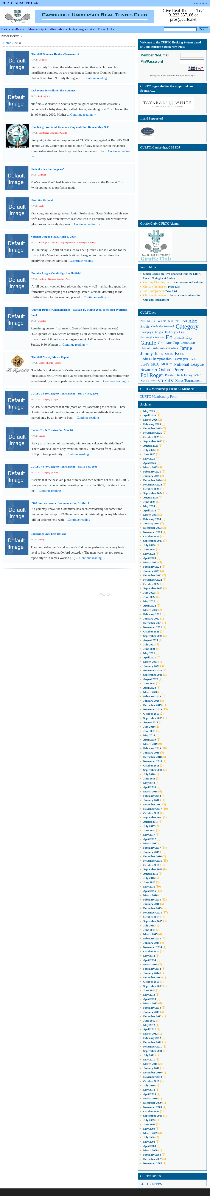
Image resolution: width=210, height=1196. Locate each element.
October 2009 (151, 1111)
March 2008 (150, 1150)
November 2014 (152, 947)
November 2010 (152, 1076)
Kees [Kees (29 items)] (179, 353)
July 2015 (149, 925)
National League (59, 242)
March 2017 (150, 843)
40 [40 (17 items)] (160, 321)
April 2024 (149, 510)
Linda (55, 472)
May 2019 (149, 735)
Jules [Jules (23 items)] (159, 353)
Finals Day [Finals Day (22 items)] (183, 337)
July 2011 (148, 1055)
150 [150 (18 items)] (184, 321)
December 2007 (152, 1159)
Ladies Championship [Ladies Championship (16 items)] (156, 359)
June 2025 (149, 454)
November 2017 (152, 808)
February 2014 (152, 968)
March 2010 (150, 1098)
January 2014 (151, 973)
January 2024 (151, 523)
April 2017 (149, 839)
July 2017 (149, 826)
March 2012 (150, 1033)
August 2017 (150, 821)
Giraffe (63, 132)
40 (39, 472)
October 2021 (151, 631)
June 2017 (149, 830)
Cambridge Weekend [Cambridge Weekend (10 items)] (162, 326)
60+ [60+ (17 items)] (171, 321)
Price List (174, 286)
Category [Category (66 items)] (187, 326)
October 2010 (151, 1081)
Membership (36, 29)
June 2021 (149, 648)
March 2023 (150, 562)
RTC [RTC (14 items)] (197, 375)
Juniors (41, 96)
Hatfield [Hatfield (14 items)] (145, 348)
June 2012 (149, 1020)
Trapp (55, 399)
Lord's (50, 362)
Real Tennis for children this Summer (53, 90)
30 (39, 399)
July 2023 (149, 545)
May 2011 (149, 1059)
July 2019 (149, 726)
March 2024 (150, 514)
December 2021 (152, 622)
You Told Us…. (150, 267)
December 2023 (152, 527)
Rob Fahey (90, 242)
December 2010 (152, 1072)
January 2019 (151, 752)
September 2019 (152, 718)
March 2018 (150, 791)
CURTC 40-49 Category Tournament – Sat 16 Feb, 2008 (64, 466)
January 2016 (151, 903)
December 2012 (152, 1016)
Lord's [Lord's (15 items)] (144, 364)
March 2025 (150, 467)
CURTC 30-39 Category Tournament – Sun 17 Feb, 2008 (64, 393)
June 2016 (149, 882)
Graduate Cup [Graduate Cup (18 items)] (168, 342)
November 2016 (152, 860)
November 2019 (152, 709)
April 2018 (149, 787)
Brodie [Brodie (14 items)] (144, 326)
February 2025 (152, 471)
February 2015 (152, 938)
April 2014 (149, 960)
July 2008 (149, 1137)
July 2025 (149, 450)
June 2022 (149, 597)
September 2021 (152, 635)
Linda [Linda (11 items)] (193, 359)
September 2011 (152, 1050)
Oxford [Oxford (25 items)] (165, 369)
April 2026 (149, 415)
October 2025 (151, 437)
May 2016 (149, 886)
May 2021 (149, 653)
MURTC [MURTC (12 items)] (166, 364)
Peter (67, 279)
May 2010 (149, 1089)
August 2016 (150, 873)
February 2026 (152, 424)
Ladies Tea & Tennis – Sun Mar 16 (52, 430)
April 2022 (149, 605)
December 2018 (152, 756)
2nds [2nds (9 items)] (142, 321)
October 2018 (151, 765)
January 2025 (151, 475)
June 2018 (149, 778)
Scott (48, 96)
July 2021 (149, 644)
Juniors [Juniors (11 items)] (169, 353)
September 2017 (152, 817)
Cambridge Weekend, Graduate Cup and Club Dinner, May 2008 (70, 127)
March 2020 (150, 692)
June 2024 (149, 501)
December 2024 (152, 480)
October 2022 (151, 584)
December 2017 (152, 804)
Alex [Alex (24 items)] (192, 321)
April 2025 (149, 463)
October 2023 (151, 536)
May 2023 (149, 553)
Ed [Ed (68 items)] (169, 337)
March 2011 (150, 1063)
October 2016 (151, 865)
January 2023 (151, 571)
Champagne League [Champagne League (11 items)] (151, 332)
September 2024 (152, 493)
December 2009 (152, 1102)
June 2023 (149, 549)
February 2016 (152, 899)
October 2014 (151, 951)
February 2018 (152, 795)
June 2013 (149, 990)
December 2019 (152, 705)
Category (46, 399)
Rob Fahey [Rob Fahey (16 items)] (185, 375)
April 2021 (149, 657)
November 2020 (152, 670)
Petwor (71, 242)
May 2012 (149, 1025)
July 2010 (149, 1085)
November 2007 (152, 1163)
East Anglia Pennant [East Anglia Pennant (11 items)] (152, 337)
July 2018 (149, 774)
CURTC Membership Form (158, 396)
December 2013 (152, 977)
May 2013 (149, 994)
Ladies (42, 435)
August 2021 (150, 640)
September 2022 (152, 588)
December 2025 (152, 428)
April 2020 (149, 687)
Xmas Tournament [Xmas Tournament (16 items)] (188, 380)
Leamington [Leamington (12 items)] (180, 359)
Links (110, 29)
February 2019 (152, 748)
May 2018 (149, 782)
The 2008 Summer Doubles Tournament (55, 54)
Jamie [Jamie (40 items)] (186, 348)
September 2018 (152, 769)
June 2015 (149, 929)
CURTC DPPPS (151, 1184)
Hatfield (43, 279)
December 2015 (152, 908)
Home (7, 43)
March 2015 (150, 934)
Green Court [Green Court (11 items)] (188, 342)
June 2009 (149, 1124)
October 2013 (151, 981)
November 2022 (152, 579)
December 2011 (152, 1042)
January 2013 (151, 1012)
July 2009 (149, 1120)
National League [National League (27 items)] (189, 364)
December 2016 (152, 856)
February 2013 (152, 1007)
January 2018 (151, 800)
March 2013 (150, 1003)
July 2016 (149, 878)
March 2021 (150, 661)
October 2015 (151, 916)
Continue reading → (97, 78)
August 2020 (150, 679)
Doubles (43, 59)
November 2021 (152, 627)
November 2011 (152, 1046)
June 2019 (149, 731)
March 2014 (150, 964)
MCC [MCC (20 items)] (155, 364)
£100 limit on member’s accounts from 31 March (60, 503)
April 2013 (149, 999)
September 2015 (152, 921)
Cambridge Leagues (76, 29)
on (154, 273)
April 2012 (149, 1029)
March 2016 (150, 895)
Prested (80, 242)
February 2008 (152, 1154)
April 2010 (149, 1094)
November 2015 (152, 912)
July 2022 (149, 592)
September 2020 (152, 674)
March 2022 (150, 610)
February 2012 (152, 1038)
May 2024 (149, 506)
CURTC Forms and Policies (186, 282)
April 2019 (149, 739)
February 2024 (152, 519)
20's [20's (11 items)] (149, 321)
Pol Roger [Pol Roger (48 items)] (151, 375)
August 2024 (150, 497)
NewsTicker (10, 36)
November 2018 (152, 761)
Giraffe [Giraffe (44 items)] (148, 342)
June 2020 (149, 683)
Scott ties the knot (42, 200)
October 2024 (151, 488)
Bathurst (42, 174)
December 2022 (152, 575)
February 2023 (152, 566)
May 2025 (149, 458)
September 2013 (152, 986)
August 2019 (150, 722)
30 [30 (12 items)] (154, 321)
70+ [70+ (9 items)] (177, 321)
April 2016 (149, 891)
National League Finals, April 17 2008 (53, 236)
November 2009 (152, 1107)
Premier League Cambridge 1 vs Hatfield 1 (57, 273)
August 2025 (150, 445)
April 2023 (149, 558)
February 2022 (152, 614)
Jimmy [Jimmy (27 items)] (146, 353)
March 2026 (150, 419)
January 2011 (151, 1068)
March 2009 (150, 1133)
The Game (7, 29)
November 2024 (152, 484)
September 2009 (152, 1115)
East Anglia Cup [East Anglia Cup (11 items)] (174, 332)
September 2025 (152, 441)
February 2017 (152, 847)
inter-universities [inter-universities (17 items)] (165, 348)
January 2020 (151, 700)
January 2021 (151, 666)
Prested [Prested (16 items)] (170, 375)
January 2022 (151, 618)
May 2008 (149, 1141)
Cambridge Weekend (49, 132)
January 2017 (151, 852)
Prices (101, 29)
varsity (58, 362)
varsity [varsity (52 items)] (166, 380)
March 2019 (150, 744)
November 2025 (152, 432)
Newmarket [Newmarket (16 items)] (148, 370)
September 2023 (152, 540)
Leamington (43, 242)
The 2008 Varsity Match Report (50, 357)
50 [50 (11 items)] (164, 321)
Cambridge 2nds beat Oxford (48, 533)
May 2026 (149, 411)
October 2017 (151, 813)
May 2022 (149, 601)
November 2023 (152, 532)
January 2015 (151, 942)
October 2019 (151, 713)
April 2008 (149, 1146)
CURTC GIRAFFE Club (20, 3)
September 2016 (152, 869)
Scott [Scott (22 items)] (144, 380)
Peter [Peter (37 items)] (178, 369)
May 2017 (149, 834)
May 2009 (149, 1128)
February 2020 (152, 696)
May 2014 (149, 955)
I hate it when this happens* (47, 169)
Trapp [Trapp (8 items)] (153, 380)
